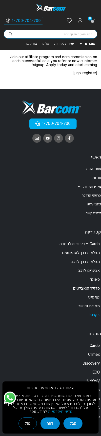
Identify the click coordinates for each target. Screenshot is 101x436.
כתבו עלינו (94, 204)
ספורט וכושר (89, 306)
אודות (97, 177)
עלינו (45, 43)
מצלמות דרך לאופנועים (81, 253)
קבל (73, 423)
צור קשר (31, 43)
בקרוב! (94, 315)
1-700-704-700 (26, 21)
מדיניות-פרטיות (60, 412)
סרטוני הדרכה (91, 195)
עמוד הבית (93, 168)
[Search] (10, 34)
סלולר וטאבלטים (86, 288)
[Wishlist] (69, 21)
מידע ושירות (89, 186)
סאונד (95, 279)
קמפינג (94, 297)
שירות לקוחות (64, 43)
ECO (96, 372)
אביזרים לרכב (89, 271)
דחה (50, 423)
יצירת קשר (93, 213)
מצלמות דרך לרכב (85, 262)
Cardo (95, 346)
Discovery (91, 363)
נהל (28, 423)
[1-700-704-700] (8, 20)
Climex (94, 354)
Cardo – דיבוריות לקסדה (80, 244)
